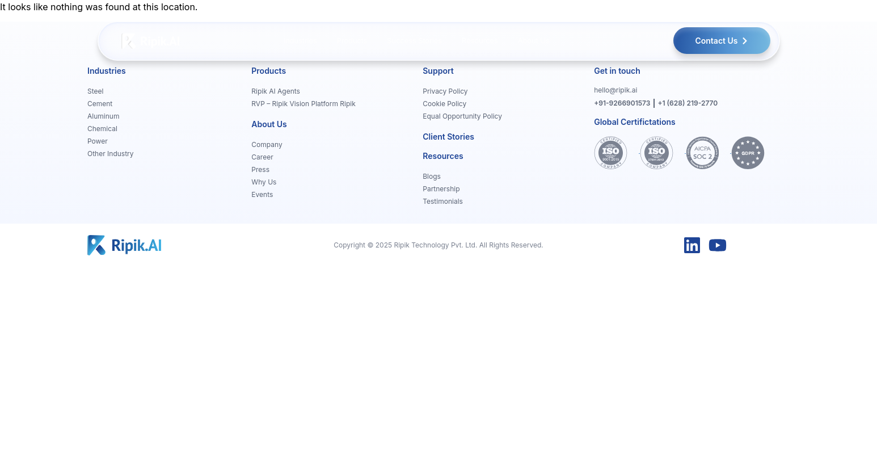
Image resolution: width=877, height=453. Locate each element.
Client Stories (448, 136)
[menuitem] (300, 41)
